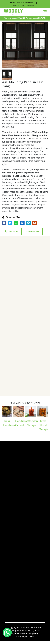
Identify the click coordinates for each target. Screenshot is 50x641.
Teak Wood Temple (44, 425)
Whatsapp (32, 231)
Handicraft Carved (20, 423)
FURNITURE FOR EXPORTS (21, 3)
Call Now (11, 231)
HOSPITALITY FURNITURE (24, 6)
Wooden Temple (32, 423)
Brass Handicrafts (8, 423)
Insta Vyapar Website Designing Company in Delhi (25, 633)
